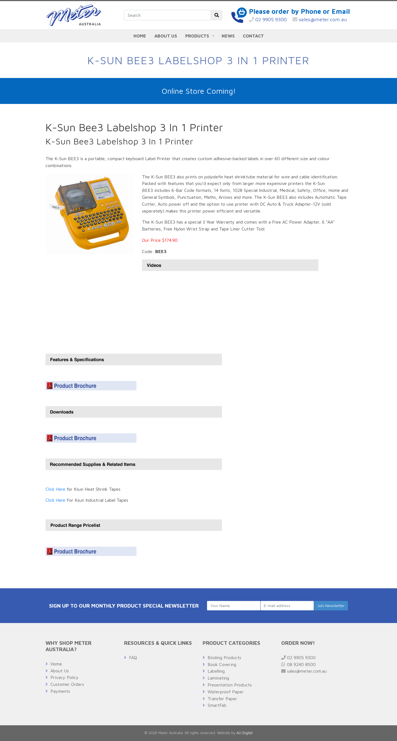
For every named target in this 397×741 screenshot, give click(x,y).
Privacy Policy (64, 677)
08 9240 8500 (298, 664)
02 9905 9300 (268, 19)
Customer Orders (67, 684)
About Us (59, 670)
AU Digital (245, 733)
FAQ (133, 657)
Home (56, 663)
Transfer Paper (222, 698)
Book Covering (222, 664)
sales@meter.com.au (320, 19)
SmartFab (217, 705)
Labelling (216, 670)
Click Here (55, 489)
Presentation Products (230, 684)
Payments (60, 691)
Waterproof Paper (226, 691)
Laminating (218, 677)
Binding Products (224, 657)
